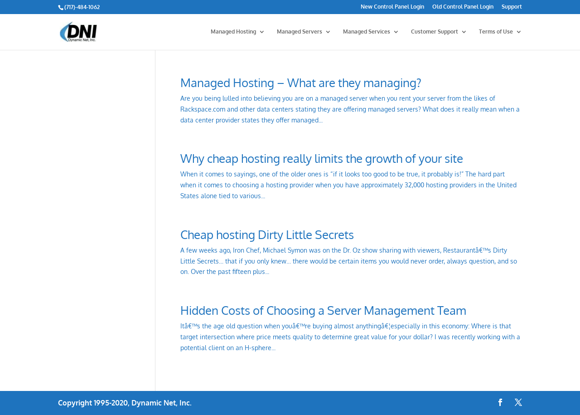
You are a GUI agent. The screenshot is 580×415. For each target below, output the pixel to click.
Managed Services (366, 32)
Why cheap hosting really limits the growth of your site (321, 158)
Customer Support (434, 32)
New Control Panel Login (392, 7)
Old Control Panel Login (462, 7)
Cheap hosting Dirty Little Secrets (267, 234)
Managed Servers (299, 32)
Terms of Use (496, 32)
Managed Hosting (233, 32)
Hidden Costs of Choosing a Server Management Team (323, 310)
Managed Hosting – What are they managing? (300, 82)
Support (512, 7)
